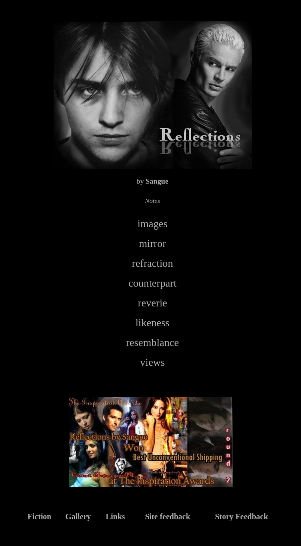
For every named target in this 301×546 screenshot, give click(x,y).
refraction (152, 263)
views (152, 362)
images (152, 224)
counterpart (152, 283)
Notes (152, 200)
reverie (152, 303)
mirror (152, 243)
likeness (152, 323)
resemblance (152, 342)
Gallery (78, 516)
